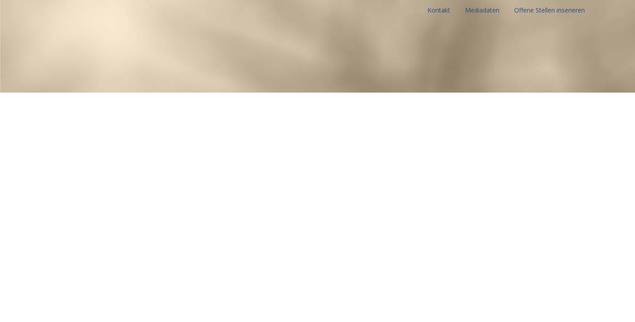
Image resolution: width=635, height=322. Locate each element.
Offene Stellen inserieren (549, 10)
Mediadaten (482, 10)
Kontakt (438, 10)
